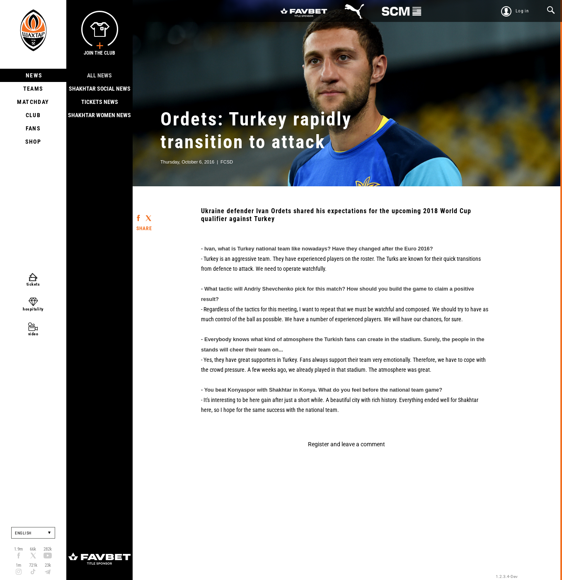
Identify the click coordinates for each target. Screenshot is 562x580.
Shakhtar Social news (100, 88)
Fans (33, 128)
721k (33, 565)
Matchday (33, 102)
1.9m (18, 549)
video (33, 334)
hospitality (33, 309)
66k (33, 549)
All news (99, 75)
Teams (33, 88)
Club (33, 115)
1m (18, 565)
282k (48, 549)
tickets (33, 284)
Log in (522, 11)
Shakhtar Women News (99, 115)
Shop (33, 141)
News (33, 75)
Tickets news (99, 102)
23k (48, 565)
